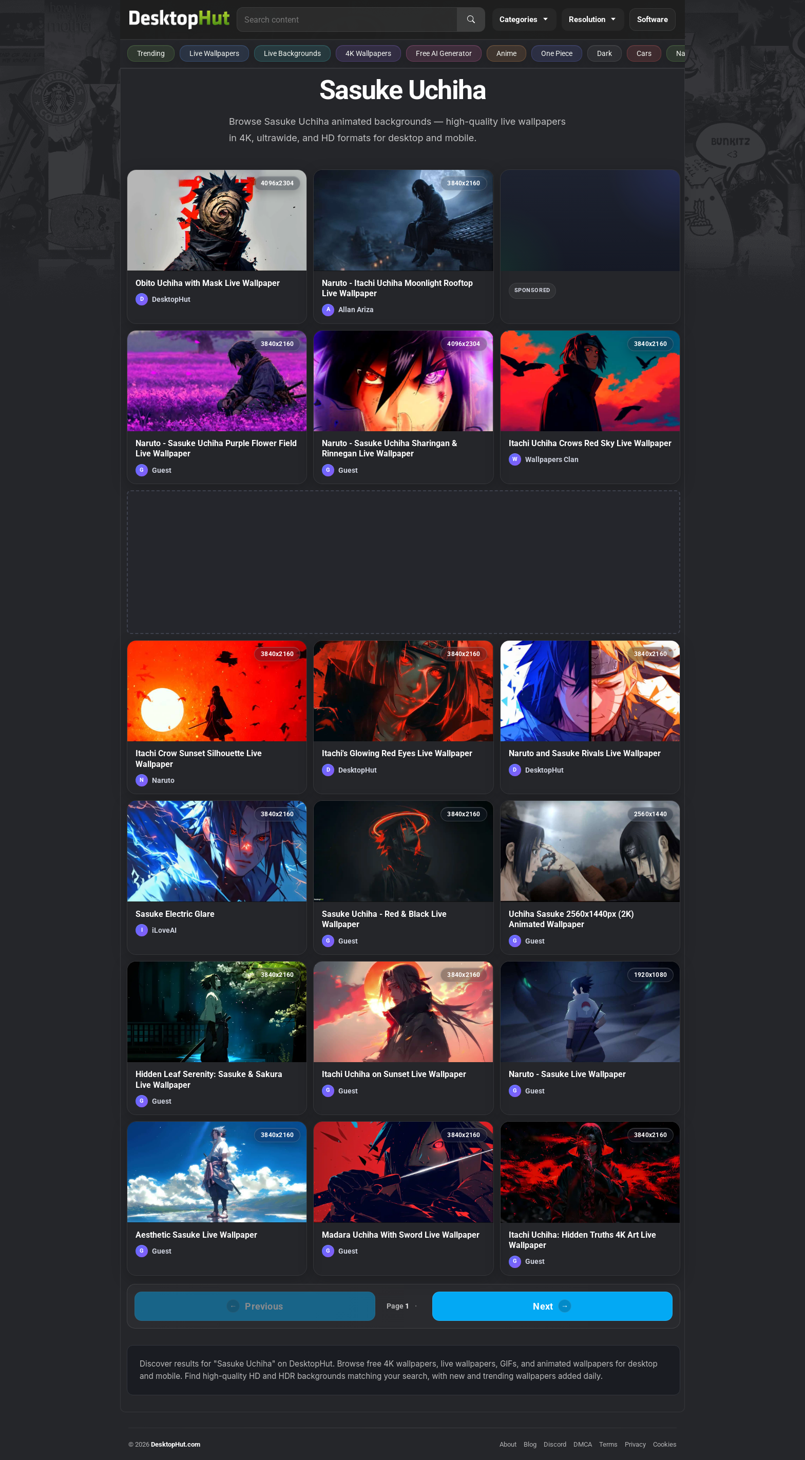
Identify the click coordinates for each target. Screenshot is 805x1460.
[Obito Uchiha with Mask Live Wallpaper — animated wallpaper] (216, 246)
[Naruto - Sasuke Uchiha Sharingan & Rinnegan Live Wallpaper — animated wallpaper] (403, 407)
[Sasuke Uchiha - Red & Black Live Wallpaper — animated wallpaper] (403, 877)
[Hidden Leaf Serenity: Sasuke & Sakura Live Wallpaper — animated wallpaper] (216, 1038)
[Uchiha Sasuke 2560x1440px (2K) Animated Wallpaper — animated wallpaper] (590, 877)
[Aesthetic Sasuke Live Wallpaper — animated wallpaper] (216, 1198)
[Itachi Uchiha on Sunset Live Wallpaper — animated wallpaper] (403, 1038)
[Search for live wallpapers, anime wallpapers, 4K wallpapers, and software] (347, 19)
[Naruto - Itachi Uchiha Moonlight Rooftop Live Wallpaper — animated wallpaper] (403, 246)
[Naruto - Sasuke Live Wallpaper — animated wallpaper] (590, 1038)
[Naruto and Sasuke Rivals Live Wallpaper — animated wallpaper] (590, 717)
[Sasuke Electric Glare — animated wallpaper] (216, 877)
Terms (608, 1444)
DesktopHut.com (175, 1444)
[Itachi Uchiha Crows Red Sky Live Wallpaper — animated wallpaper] (590, 407)
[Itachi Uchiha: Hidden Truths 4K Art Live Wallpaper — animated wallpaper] (590, 1198)
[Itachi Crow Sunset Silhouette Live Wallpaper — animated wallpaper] (216, 717)
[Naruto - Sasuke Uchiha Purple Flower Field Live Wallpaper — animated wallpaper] (216, 407)
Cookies (665, 1444)
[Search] (471, 19)
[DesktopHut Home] (179, 19)
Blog (530, 1444)
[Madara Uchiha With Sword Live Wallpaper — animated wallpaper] (403, 1198)
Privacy (635, 1444)
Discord (555, 1444)
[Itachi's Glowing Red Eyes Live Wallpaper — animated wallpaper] (403, 717)
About (508, 1444)
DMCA (582, 1444)
